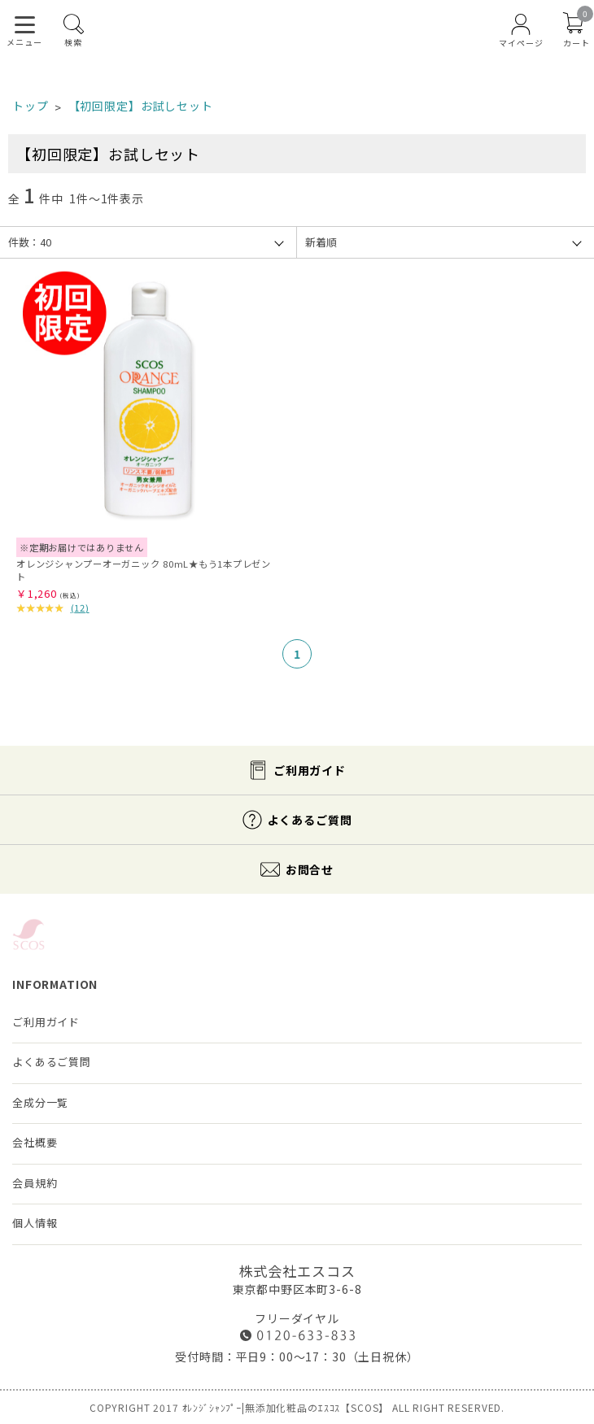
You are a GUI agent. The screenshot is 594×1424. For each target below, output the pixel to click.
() (80, 607)
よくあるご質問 (310, 820)
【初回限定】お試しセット (140, 106)
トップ (30, 106)
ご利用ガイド (309, 770)
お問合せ (310, 869)
